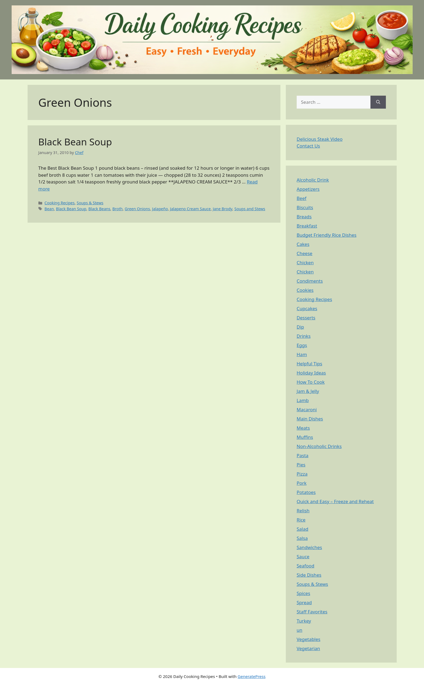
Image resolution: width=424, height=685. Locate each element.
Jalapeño (160, 208)
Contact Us (308, 146)
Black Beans (99, 208)
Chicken (305, 262)
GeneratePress (252, 676)
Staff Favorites (312, 612)
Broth (117, 208)
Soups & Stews (90, 202)
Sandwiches (309, 547)
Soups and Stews (249, 208)
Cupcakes (307, 308)
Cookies (305, 290)
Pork (302, 483)
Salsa (302, 538)
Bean (49, 208)
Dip (300, 327)
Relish (303, 510)
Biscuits (305, 207)
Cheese (304, 253)
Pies (301, 465)
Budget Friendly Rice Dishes (326, 235)
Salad (302, 529)
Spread (304, 602)
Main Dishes (310, 419)
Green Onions (137, 208)
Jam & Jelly (308, 391)
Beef (301, 198)
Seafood (305, 566)
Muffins (305, 437)
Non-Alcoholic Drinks (319, 446)
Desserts (306, 318)
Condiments (310, 281)
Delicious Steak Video (320, 139)
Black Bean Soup (75, 141)
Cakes (303, 244)
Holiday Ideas (311, 373)
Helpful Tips (309, 363)
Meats (303, 428)
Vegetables (308, 639)
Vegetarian (308, 648)
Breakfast (307, 226)
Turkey (304, 621)
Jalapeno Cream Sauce (190, 208)
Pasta (303, 455)
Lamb (303, 400)
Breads (304, 216)
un (299, 630)
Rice (301, 520)
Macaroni (307, 409)
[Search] (378, 102)
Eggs (302, 345)
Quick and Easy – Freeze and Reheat (335, 501)
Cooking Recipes (60, 202)
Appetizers (308, 189)
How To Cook (311, 382)
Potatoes (306, 492)
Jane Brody (222, 208)
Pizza (302, 474)
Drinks (304, 336)
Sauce (303, 556)
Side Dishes (309, 575)
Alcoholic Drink (313, 180)
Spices (303, 593)
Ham (302, 354)
